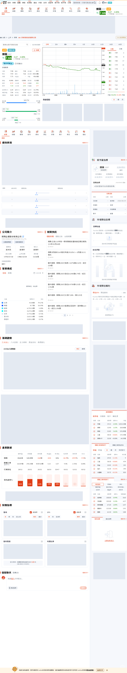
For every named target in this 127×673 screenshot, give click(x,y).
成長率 (35, 435)
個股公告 (59, 267)
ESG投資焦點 (121, 37)
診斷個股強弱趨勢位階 (28, 37)
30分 (111, 44)
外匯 (40, 3)
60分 (120, 44)
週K (65, 44)
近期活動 (109, 193)
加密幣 (50, 3)
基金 (35, 3)
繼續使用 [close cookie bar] (100, 670)
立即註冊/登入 (109, 551)
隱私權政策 (90, 670)
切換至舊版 (37, 44)
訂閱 (69, 3)
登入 (106, 2)
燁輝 (98, 427)
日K (56, 44)
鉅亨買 (57, 3)
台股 (19, 3)
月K (74, 44)
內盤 (109, 95)
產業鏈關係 (109, 412)
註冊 (110, 3)
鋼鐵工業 (11, 50)
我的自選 (97, 529)
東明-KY (99, 438)
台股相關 (68, 267)
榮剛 (98, 431)
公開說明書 (7, 272)
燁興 (15, 37)
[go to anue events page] (99, 2)
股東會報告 (19, 272)
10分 (92, 44)
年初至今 (122, 450)
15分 (102, 44)
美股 (23, 3)
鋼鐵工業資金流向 (118, 445)
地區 (4, 303)
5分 (84, 44)
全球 (45, 3)
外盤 (123, 95)
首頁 (9, 3)
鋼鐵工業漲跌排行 (100, 445)
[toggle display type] (42, 435)
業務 (9, 303)
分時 (47, 44)
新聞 (14, 3)
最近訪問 (108, 529)
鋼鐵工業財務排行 (102, 490)
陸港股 (29, 3)
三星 (98, 435)
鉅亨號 (63, 3)
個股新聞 (50, 267)
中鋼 (98, 424)
